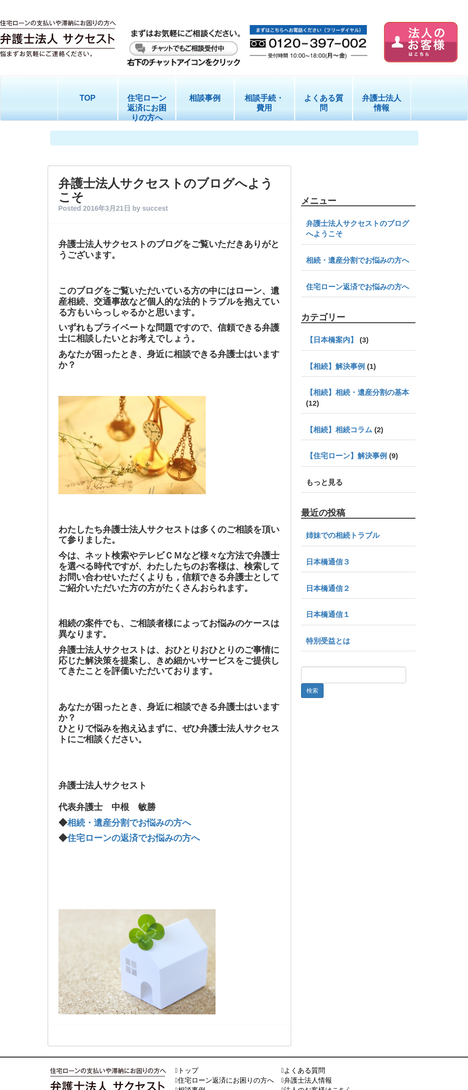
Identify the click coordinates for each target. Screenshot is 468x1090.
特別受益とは (328, 641)
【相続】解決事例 (335, 366)
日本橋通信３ (328, 562)
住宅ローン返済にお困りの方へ (146, 108)
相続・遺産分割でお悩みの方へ (131, 795)
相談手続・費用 (264, 103)
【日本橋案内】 (332, 339)
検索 (312, 690)
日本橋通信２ (328, 588)
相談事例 (204, 98)
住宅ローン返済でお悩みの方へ (357, 286)
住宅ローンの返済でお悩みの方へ (135, 810)
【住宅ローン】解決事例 (346, 455)
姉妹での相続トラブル (343, 535)
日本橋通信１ (328, 614)
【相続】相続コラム (339, 429)
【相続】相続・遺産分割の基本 (357, 392)
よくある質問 (323, 103)
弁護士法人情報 (381, 103)
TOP (88, 98)
